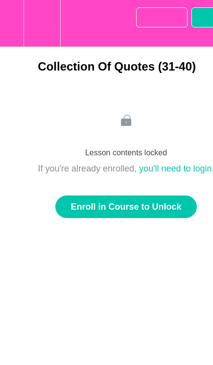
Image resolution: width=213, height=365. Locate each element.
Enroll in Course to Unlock (126, 207)
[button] (12, 23)
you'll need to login (175, 168)
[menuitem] (42, 23)
